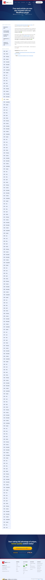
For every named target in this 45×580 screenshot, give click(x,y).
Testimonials (23, 2)
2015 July (5, 396)
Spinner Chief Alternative (39, 568)
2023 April (6, 147)
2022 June (6, 174)
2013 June (6, 463)
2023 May (5, 144)
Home (15, 2)
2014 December (6, 415)
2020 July (5, 235)
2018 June (6, 302)
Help (27, 2)
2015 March (6, 407)
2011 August (6, 522)
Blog (29, 2)
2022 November (6, 160)
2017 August (6, 329)
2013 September (7, 455)
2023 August (6, 136)
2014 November (6, 417)
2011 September (7, 519)
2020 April (6, 243)
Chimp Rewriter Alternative (39, 571)
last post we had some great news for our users (25, 24)
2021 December (6, 190)
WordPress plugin (27, 35)
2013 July (5, 460)
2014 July (5, 428)
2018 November (6, 289)
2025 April (6, 83)
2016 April (6, 372)
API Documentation (32, 566)
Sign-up (25, 566)
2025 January (6, 91)
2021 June (6, 206)
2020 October (6, 227)
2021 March (6, 214)
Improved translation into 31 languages (25, 55)
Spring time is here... (6, 28)
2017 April (6, 340)
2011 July (5, 524)
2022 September (7, 166)
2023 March (6, 150)
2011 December (6, 511)
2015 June (6, 399)
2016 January (6, 380)
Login (33, 2)
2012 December (6, 479)
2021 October (6, 195)
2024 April (6, 115)
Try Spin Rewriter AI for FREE (22, 548)
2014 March (6, 439)
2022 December (6, 158)
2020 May (5, 241)
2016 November (6, 353)
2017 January (6, 348)
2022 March (6, 182)
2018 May (5, 305)
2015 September (7, 391)
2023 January (6, 155)
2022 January (6, 187)
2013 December (6, 447)
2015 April (6, 404)
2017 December (6, 318)
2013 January (6, 476)
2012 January (6, 508)
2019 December (6, 254)
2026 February (6, 56)
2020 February (6, 249)
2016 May (5, 369)
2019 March (6, 278)
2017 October (6, 324)
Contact (17, 571)
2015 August (6, 393)
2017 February (6, 345)
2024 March (6, 118)
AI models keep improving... (6, 35)
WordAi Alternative (40, 563)
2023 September (7, 134)
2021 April (6, 211)
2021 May (5, 209)
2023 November (6, 128)
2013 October (6, 452)
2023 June (6, 142)
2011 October (6, 516)
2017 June (5, 334)
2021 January (6, 219)
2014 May (5, 433)
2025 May (5, 80)
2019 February (6, 281)
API (23, 573)
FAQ (16, 568)
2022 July (5, 171)
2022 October (6, 163)
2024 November (6, 96)
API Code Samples (33, 567)
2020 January (6, 251)
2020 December (6, 222)
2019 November (6, 257)
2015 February (6, 409)
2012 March (6, 503)
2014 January (6, 444)
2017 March (6, 342)
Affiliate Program (32, 563)
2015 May (5, 401)
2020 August (6, 233)
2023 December (6, 126)
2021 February (6, 217)
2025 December (6, 61)
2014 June (6, 431)
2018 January (6, 316)
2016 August (6, 361)
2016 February (6, 377)
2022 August (6, 168)
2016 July (5, 364)
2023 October (6, 131)
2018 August (6, 297)
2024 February (6, 120)
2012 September (7, 487)
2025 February (6, 88)
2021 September (7, 198)
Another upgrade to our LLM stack (6, 31)
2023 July (5, 139)
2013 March (6, 471)
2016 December (6, 350)
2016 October (6, 356)
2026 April (6, 51)
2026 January (6, 59)
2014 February (6, 441)
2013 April (6, 468)
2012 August (6, 490)
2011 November (6, 514)
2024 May (5, 112)
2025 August (6, 72)
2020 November (6, 225)
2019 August (6, 265)
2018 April (6, 308)
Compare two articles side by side (6, 43)
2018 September (7, 294)
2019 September (7, 262)
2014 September (7, 423)
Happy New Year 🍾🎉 (7, 39)
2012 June (6, 495)
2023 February (6, 152)
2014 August (6, 425)
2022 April (6, 179)
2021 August (6, 201)
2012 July (5, 492)
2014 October (6, 420)
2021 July (5, 203)
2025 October (6, 67)
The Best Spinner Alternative (39, 566)
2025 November (6, 64)
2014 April (6, 436)
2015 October (6, 388)
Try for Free (39, 2)
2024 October (6, 99)
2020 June (6, 238)
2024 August (6, 104)
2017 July (5, 332)
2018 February (6, 313)
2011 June (6, 527)
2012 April (6, 500)
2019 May (5, 273)
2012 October (6, 484)
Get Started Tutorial (25, 568)
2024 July (5, 107)
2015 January (6, 412)
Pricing (19, 2)
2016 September (7, 358)
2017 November (6, 321)
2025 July (5, 75)
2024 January (6, 123)
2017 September (7, 326)
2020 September (7, 230)
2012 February (6, 506)
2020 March (6, 246)
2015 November (6, 385)
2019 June (6, 270)
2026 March (6, 53)
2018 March (6, 310)
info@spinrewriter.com (5, 571)
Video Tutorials (25, 570)
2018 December (6, 286)
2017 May (5, 337)
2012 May (5, 498)
